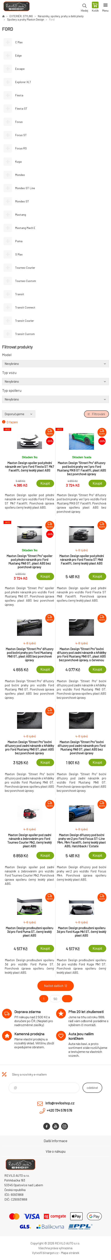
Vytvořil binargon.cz (45, 1253)
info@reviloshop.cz (59, 1103)
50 (55, 999)
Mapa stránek (70, 1253)
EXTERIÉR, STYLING (21, 16)
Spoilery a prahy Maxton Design (25, 19)
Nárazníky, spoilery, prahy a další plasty (61, 16)
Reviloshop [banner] (16, 7)
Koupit (45, 483)
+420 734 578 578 (59, 1110)
